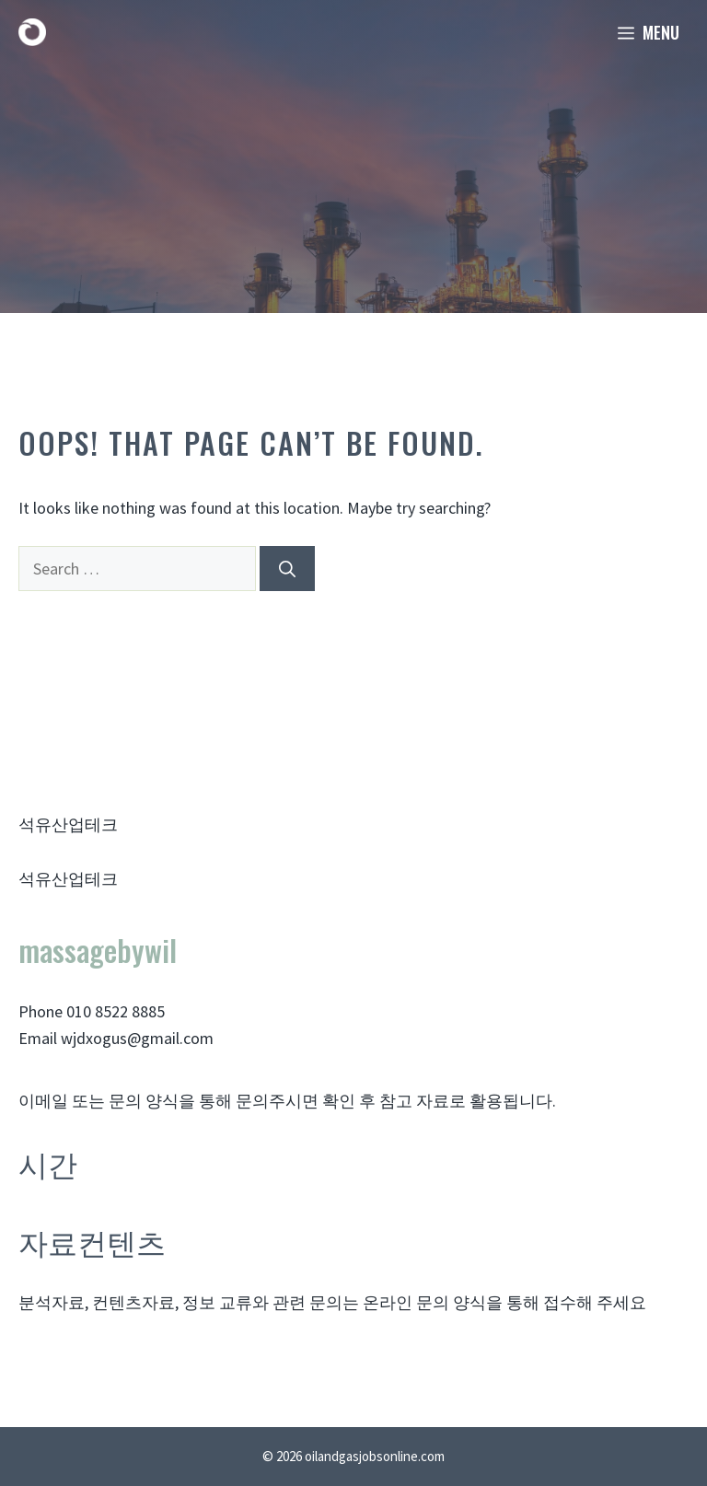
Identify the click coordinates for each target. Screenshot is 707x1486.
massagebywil (97, 949)
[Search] (287, 568)
